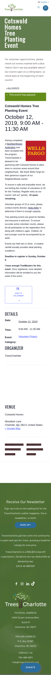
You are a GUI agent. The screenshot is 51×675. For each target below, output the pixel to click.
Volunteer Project (27, 336)
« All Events (12, 88)
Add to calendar (18, 295)
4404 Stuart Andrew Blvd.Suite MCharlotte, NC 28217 (25, 622)
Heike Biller (33, 208)
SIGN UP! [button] (25, 525)
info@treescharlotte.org (25, 662)
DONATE (30, 667)
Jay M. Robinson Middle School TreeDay (14, 449)
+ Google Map (12, 428)
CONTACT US (26, 653)
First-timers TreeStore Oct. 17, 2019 (35, 449)
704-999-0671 (25, 657)
